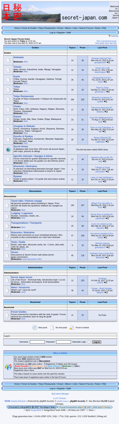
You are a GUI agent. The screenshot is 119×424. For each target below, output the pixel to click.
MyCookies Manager (60, 394)
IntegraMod (36, 410)
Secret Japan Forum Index (17, 39)
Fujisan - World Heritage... (102, 288)
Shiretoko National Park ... (102, 58)
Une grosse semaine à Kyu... (102, 234)
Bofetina (100, 112)
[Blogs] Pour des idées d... (103, 203)
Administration (11, 273)
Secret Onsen (21, 146)
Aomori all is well (102, 68)
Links (75, 28)
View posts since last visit (105, 43)
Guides (7, 53)
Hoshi (100, 82)
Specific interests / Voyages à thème (33, 156)
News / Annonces (20, 287)
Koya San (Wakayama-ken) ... (102, 118)
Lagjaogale (100, 142)
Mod (25, 62)
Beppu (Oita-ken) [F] (102, 138)
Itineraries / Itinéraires (25, 166)
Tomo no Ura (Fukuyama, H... (102, 127)
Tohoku (17, 67)
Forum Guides (18, 312)
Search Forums (86, 28)
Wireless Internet (102, 243)
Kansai (17, 116)
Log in (52, 32)
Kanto (17, 76)
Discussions (10, 196)
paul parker (100, 172)
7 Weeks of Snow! (102, 167)
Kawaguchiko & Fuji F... (102, 78)
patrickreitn (100, 218)
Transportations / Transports (26, 223)
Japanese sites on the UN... (102, 157)
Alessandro (32, 259)
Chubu (17, 106)
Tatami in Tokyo (102, 88)
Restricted (9, 307)
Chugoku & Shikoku (24, 126)
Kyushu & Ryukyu (23, 136)
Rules (97, 28)
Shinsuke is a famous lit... (102, 98)
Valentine (100, 228)
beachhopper (100, 72)
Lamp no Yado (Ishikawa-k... (102, 177)
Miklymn (100, 293)
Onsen (60, 28)
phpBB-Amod (62, 401)
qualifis (100, 102)
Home (17, 28)
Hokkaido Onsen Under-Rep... (102, 253)
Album (68, 28)
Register (61, 32)
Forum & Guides (29, 28)
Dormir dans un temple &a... (102, 214)
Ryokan (18, 176)
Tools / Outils (18, 242)
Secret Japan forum (21, 277)
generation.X (100, 92)
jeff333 (100, 283)
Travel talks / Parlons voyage (26, 201)
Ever (100, 207)
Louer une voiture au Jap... (102, 224)
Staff (68, 32)
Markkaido (100, 258)
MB (100, 132)
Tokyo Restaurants (47, 28)
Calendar (113, 36)
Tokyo (17, 86)
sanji (100, 122)
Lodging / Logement (22, 213)
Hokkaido (19, 57)
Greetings (102, 278)
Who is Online (60, 353)
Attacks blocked (15, 401)
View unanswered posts (106, 41)
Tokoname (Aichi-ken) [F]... (102, 108)
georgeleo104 (100, 63)
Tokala (100, 238)
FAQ (104, 28)
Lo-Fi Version (59, 398)
